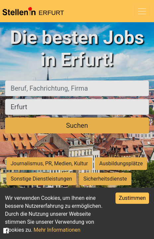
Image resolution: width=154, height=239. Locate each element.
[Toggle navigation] (142, 11)
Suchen (77, 125)
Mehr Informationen (57, 230)
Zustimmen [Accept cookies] (132, 198)
